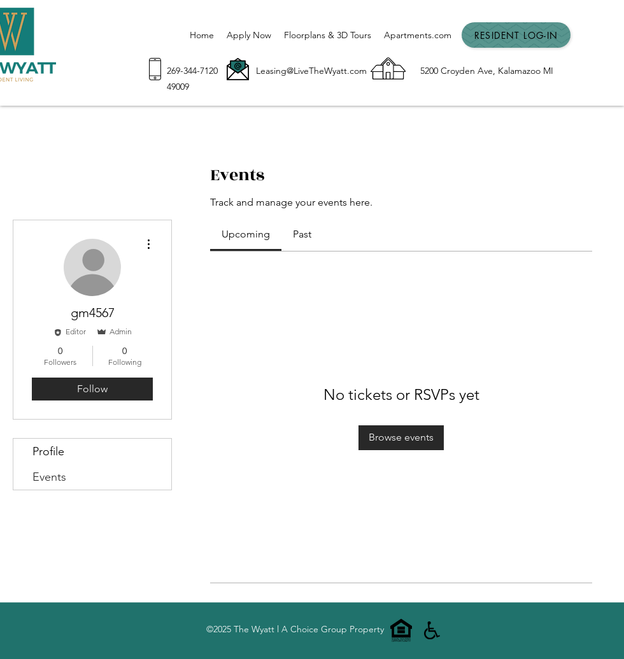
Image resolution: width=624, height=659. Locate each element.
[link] (246, 234)
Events (49, 477)
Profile (48, 451)
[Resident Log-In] (516, 35)
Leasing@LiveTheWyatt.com (311, 70)
